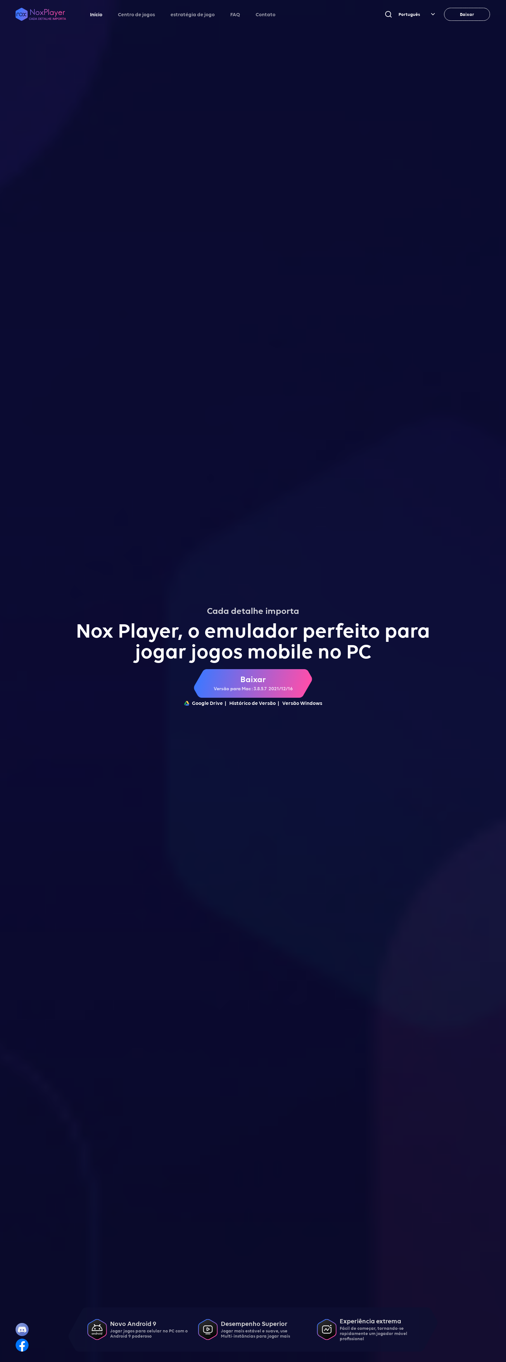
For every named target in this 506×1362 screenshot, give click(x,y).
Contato (265, 14)
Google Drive (203, 703)
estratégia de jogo (193, 14)
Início (96, 14)
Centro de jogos (136, 14)
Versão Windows (302, 703)
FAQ (235, 14)
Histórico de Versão (252, 703)
